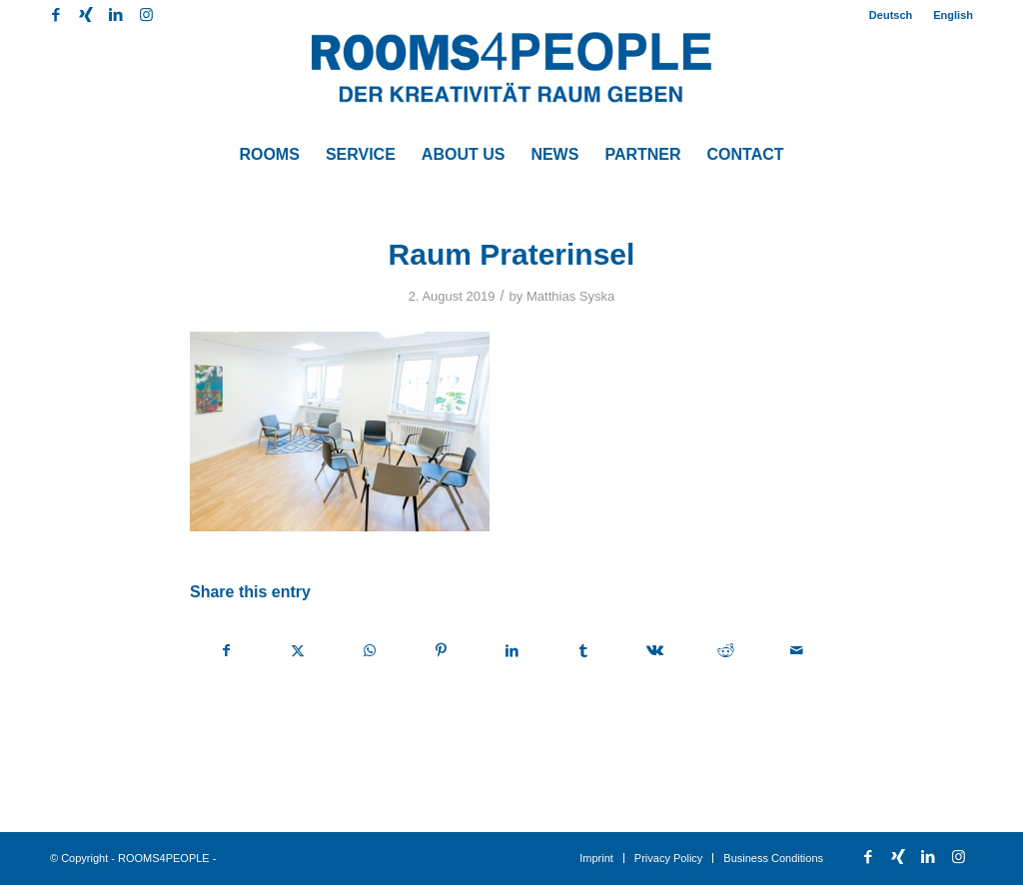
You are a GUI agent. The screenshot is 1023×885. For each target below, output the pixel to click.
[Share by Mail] (797, 650)
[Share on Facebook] (226, 650)
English (953, 15)
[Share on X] (298, 650)
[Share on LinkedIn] (511, 650)
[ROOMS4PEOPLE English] (511, 80)
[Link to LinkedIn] (115, 15)
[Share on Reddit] (725, 650)
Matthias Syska (570, 296)
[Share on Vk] (654, 650)
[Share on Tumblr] (583, 650)
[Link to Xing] (85, 15)
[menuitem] (891, 15)
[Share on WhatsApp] (370, 650)
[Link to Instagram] (146, 15)
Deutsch (890, 15)
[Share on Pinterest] (441, 650)
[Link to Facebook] (55, 15)
